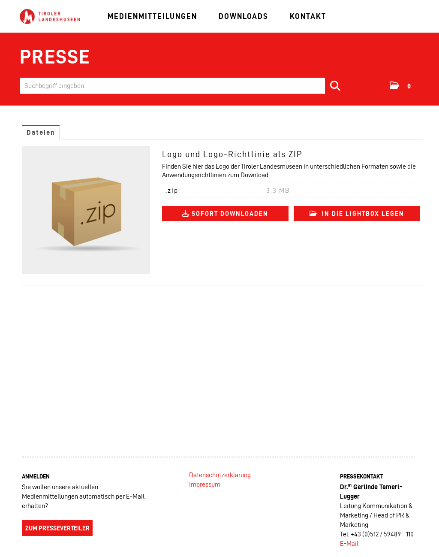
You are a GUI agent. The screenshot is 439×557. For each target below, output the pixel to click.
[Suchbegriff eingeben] (183, 86)
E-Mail (349, 543)
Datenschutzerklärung (220, 474)
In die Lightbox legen (357, 213)
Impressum (204, 484)
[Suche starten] (335, 86)
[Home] (50, 17)
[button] (400, 85)
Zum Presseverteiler (57, 528)
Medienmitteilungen (152, 16)
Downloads (243, 16)
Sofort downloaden (225, 213)
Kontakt (308, 16)
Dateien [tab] (41, 132)
